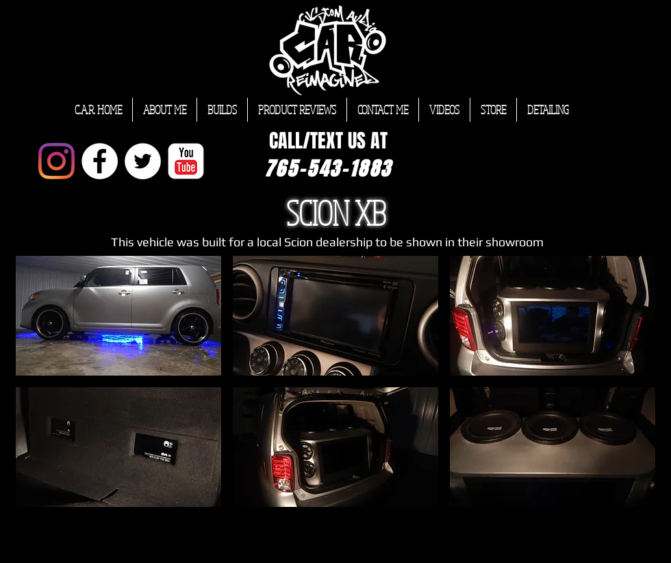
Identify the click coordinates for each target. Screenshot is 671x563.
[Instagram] (56, 161)
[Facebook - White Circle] (99, 161)
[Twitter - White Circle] (143, 161)
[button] (118, 316)
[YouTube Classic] (186, 161)
